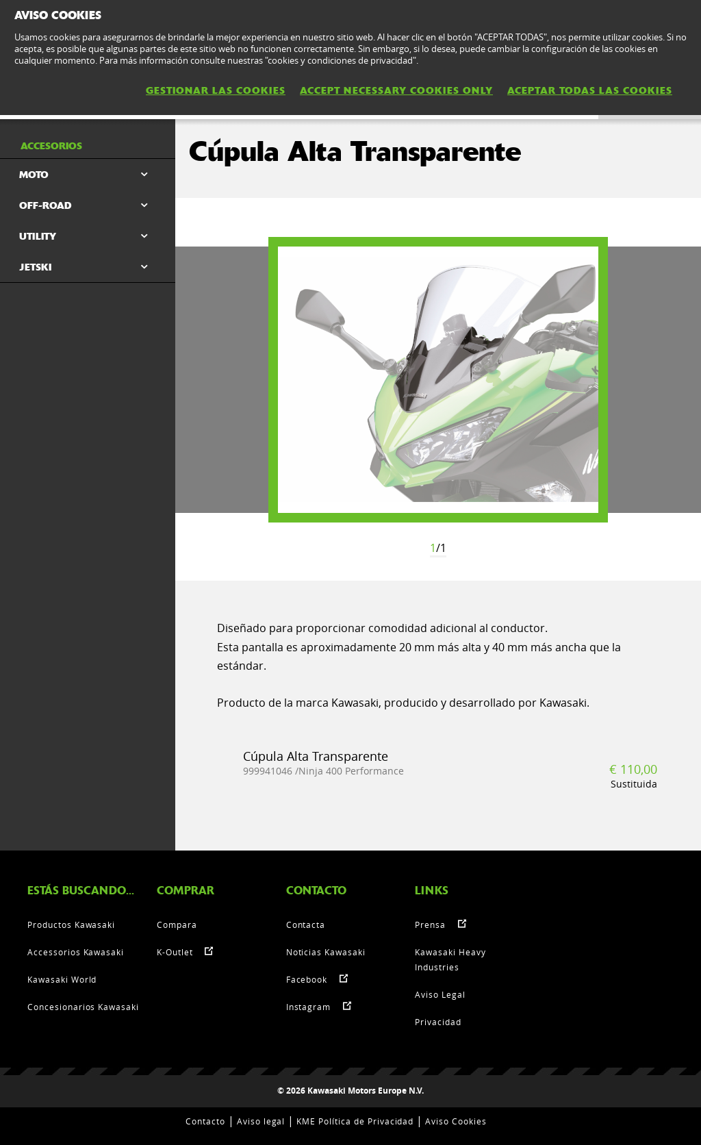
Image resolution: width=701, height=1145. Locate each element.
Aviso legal (261, 1121)
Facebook (307, 979)
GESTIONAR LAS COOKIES (215, 90)
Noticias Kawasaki (326, 951)
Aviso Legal (440, 994)
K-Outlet (175, 951)
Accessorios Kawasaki (75, 951)
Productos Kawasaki (71, 924)
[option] (438, 380)
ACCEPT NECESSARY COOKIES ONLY (396, 90)
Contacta (306, 924)
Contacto (205, 1121)
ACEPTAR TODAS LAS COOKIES (589, 90)
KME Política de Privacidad (354, 1121)
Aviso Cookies (455, 1121)
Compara (177, 924)
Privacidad (438, 1021)
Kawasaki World (62, 979)
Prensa (430, 924)
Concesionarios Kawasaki (83, 1006)
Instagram (308, 1006)
